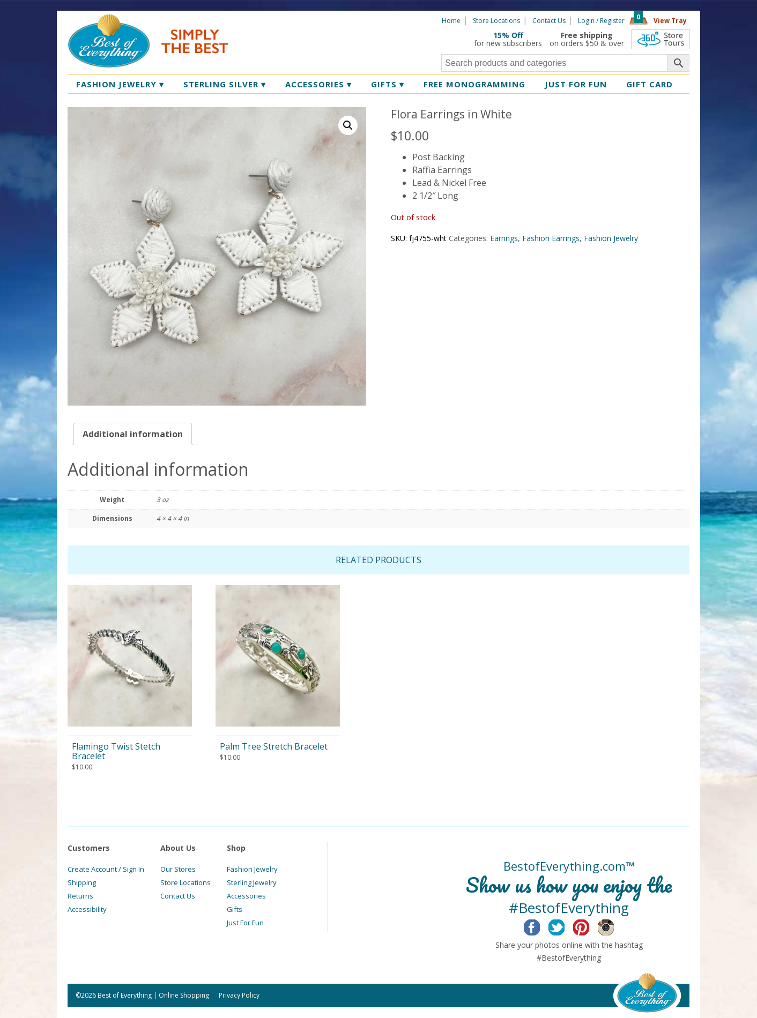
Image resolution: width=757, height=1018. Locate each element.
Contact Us (549, 20)
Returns (80, 896)
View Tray (670, 20)
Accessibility (87, 909)
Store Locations (496, 20)
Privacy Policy (239, 995)
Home (451, 20)
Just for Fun (576, 84)
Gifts (387, 84)
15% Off (508, 35)
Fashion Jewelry (120, 84)
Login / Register (601, 20)
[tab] (132, 434)
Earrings (504, 238)
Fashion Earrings (551, 238)
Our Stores (178, 869)
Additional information (133, 434)
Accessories (318, 84)
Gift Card (649, 84)
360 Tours (660, 39)
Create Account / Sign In (106, 869)
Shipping (82, 882)
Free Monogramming (474, 84)
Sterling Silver (224, 84)
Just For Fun (245, 922)
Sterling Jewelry (252, 882)
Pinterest (589, 926)
